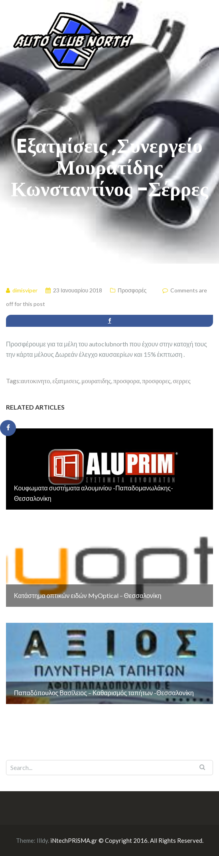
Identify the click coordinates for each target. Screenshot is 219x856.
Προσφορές (132, 290)
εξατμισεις (65, 380)
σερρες (181, 380)
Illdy (42, 840)
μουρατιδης (96, 380)
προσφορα (126, 380)
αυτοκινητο (35, 380)
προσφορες (156, 380)
